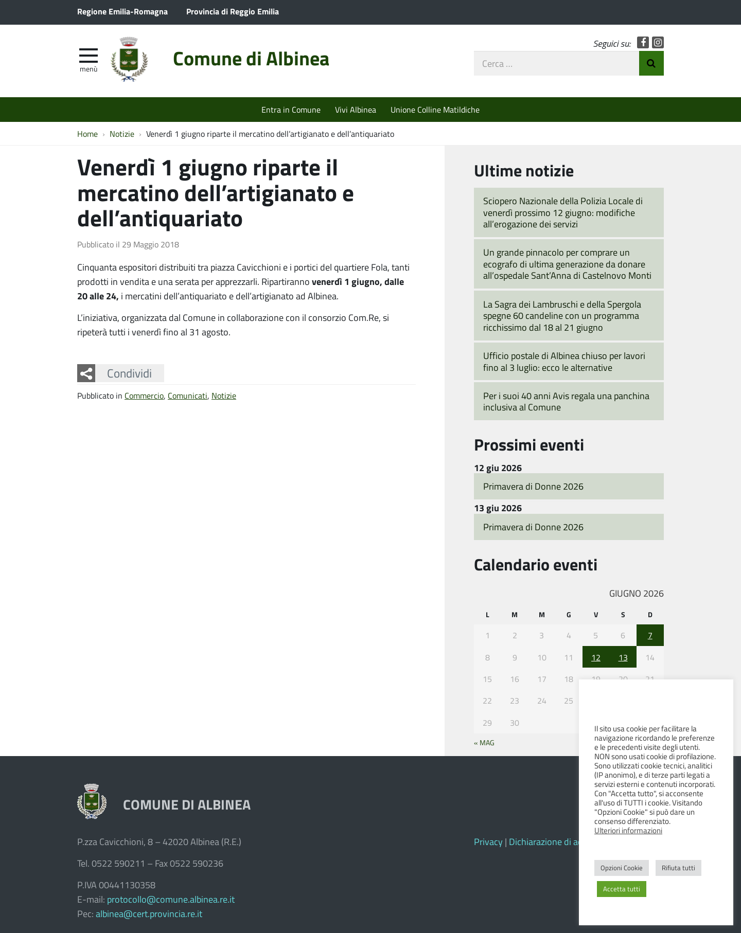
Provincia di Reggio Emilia (232, 11)
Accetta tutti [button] (621, 888)
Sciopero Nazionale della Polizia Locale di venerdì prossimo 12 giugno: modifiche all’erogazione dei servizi (563, 212)
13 (623, 657)
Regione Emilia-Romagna (122, 11)
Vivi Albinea (355, 109)
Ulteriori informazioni (628, 830)
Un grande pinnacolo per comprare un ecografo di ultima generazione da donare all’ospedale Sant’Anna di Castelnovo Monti (567, 263)
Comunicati (187, 395)
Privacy (488, 841)
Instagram (658, 42)
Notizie (223, 395)
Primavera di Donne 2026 (533, 486)
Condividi (129, 373)
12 (596, 657)
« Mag (484, 742)
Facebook (643, 42)
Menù (88, 68)
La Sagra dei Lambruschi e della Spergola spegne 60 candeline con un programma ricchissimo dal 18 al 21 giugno (562, 315)
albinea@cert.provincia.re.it (149, 913)
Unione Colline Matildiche (435, 109)
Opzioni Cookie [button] (622, 867)
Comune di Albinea (251, 58)
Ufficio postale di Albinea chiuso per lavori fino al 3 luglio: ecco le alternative (564, 361)
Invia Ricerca (651, 63)
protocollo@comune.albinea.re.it (171, 899)
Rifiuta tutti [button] (678, 867)
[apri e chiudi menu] (88, 54)
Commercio (144, 395)
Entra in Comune (291, 109)
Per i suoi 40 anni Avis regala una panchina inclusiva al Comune (566, 401)
